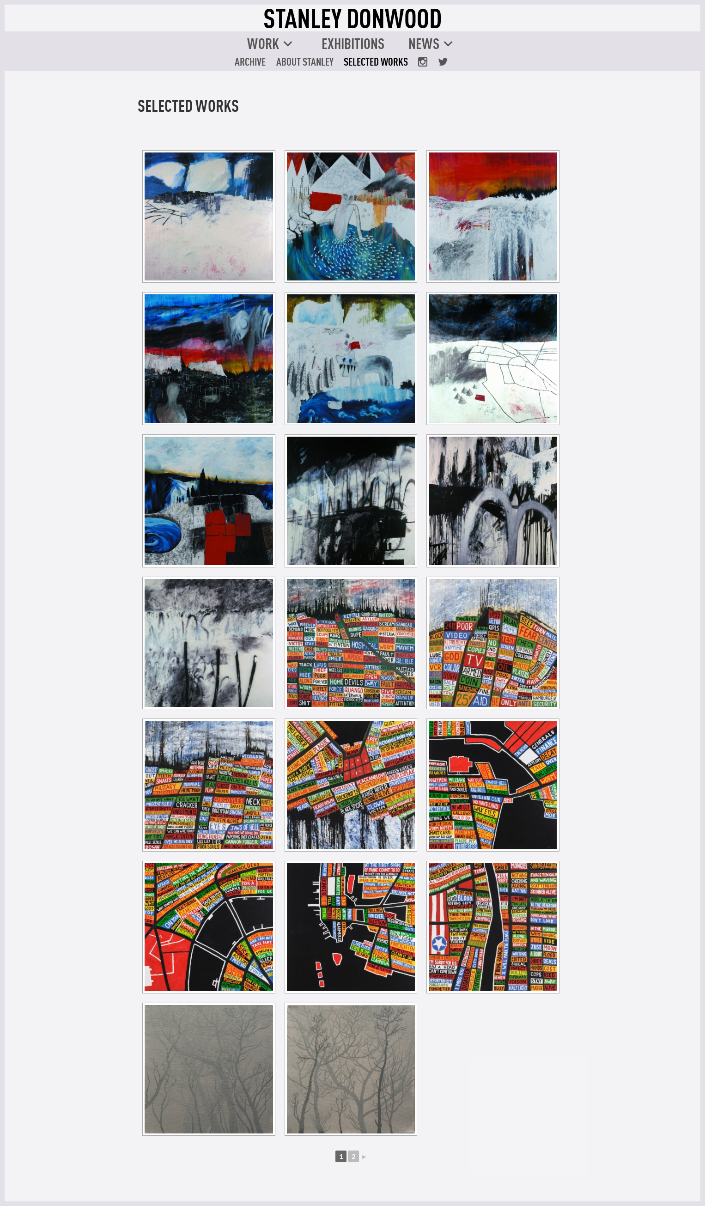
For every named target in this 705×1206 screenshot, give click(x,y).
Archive (250, 61)
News (423, 43)
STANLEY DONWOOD (352, 18)
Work (263, 43)
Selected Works (376, 61)
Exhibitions (353, 43)
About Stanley (305, 61)
